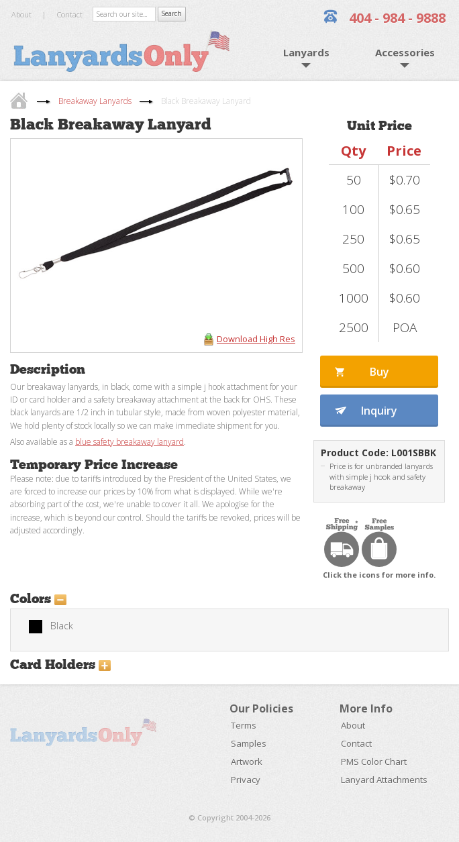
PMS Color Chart (374, 761)
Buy (379, 371)
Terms (243, 725)
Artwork (246, 761)
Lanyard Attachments (384, 780)
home (21, 100)
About (21, 14)
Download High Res (256, 339)
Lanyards (306, 52)
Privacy (245, 780)
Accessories (405, 52)
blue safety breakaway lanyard (129, 442)
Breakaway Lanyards (95, 101)
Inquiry (379, 410)
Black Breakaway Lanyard (206, 101)
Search (171, 13)
